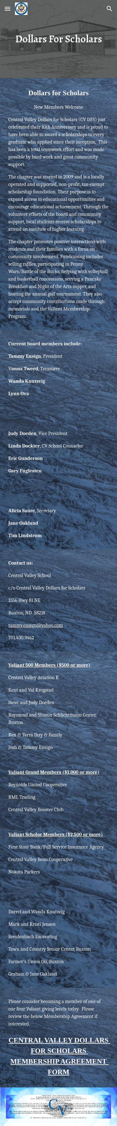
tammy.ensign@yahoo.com (35, 625)
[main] (58, 39)
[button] (7, 8)
